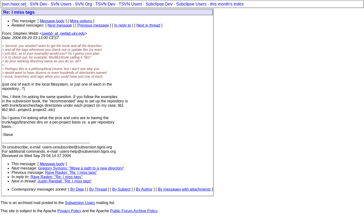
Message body (52, 21)
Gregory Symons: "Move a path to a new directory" (81, 168)
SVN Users (61, 4)
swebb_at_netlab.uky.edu (63, 33)
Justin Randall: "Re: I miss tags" (65, 181)
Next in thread (148, 25)
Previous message (93, 25)
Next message (59, 25)
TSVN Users (130, 4)
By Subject (121, 189)
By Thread (98, 189)
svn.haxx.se (14, 4)
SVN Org (83, 4)
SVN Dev (38, 4)
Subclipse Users (191, 4)
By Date (77, 189)
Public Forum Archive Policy (133, 211)
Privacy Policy (69, 211)
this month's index (227, 4)
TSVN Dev (105, 4)
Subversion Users (80, 203)
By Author (144, 189)
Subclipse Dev (159, 4)
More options (81, 21)
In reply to (122, 25)
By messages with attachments (184, 189)
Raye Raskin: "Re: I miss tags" (71, 172)
